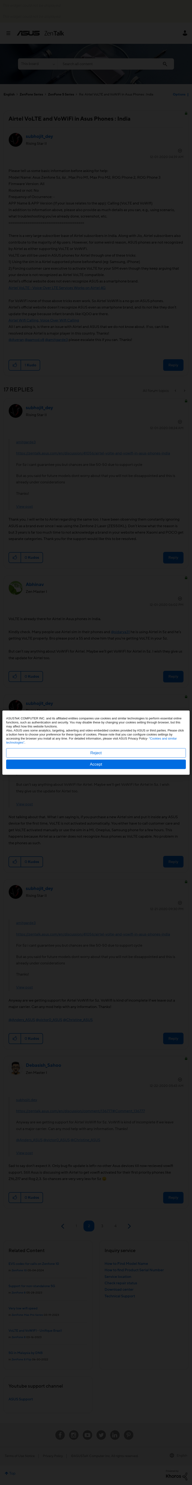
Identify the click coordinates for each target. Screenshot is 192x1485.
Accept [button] (96, 764)
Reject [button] (96, 752)
